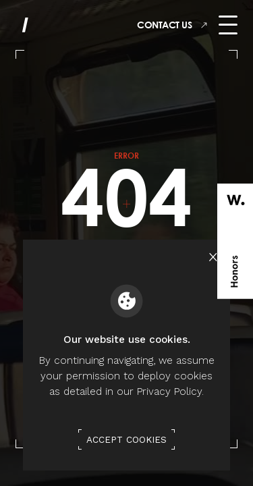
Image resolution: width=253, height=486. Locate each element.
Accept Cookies (126, 439)
